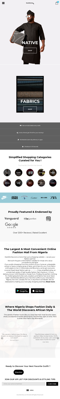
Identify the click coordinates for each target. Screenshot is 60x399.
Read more (50, 282)
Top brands (22, 165)
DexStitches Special (35, 165)
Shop (30, 50)
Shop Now (18, 372)
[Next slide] (58, 338)
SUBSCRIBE (52, 384)
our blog (33, 270)
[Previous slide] (2, 338)
